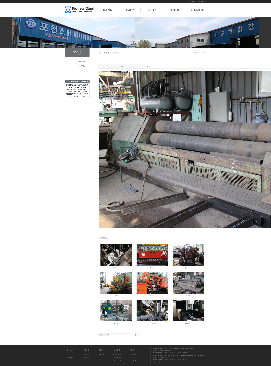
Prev (9, 33)
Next (262, 33)
